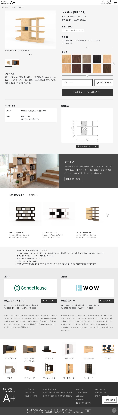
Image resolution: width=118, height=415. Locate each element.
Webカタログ (81, 399)
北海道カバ (68, 43)
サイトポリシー (100, 393)
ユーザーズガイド (83, 403)
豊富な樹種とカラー (50, 389)
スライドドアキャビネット (29, 351)
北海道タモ (68, 40)
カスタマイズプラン (32, 396)
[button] (29, 54)
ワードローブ (69, 370)
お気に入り (80, 396)
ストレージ (69, 351)
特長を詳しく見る (73, 179)
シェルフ (8, 7)
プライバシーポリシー (65, 412)
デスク (10, 370)
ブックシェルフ (49, 370)
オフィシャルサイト (49, 301)
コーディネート (81, 393)
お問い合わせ (100, 389)
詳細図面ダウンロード (87, 146)
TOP (2, 7)
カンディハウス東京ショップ (73, 30)
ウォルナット (95, 40)
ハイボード (88, 370)
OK (88, 411)
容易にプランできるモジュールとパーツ (57, 393)
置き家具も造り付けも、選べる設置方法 (58, 396)
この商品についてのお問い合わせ (87, 92)
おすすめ (79, 389)
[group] (25, 218)
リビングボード (10, 351)
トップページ (29, 389)
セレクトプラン (30, 393)
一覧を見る (32, 195)
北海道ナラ (81, 40)
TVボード (49, 351)
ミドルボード (88, 351)
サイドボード (29, 370)
